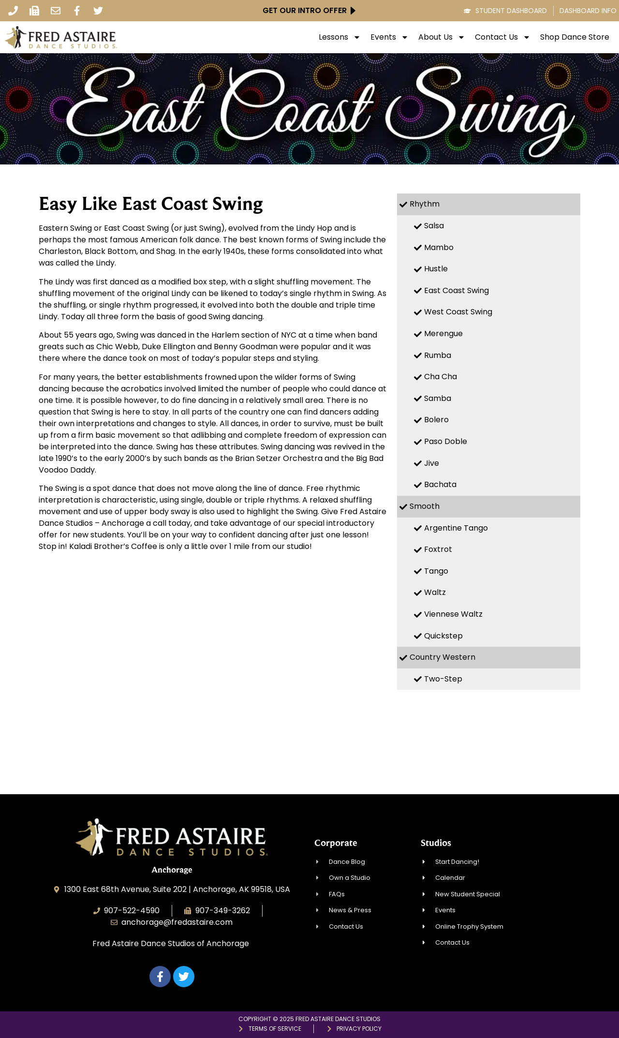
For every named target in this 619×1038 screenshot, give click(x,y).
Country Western (442, 657)
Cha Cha (440, 376)
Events (389, 37)
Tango (436, 571)
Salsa (434, 225)
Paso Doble (445, 441)
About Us (441, 37)
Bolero (436, 419)
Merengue (443, 333)
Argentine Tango (456, 528)
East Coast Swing (456, 290)
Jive (431, 463)
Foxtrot (438, 549)
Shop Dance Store (574, 37)
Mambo (439, 247)
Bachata (440, 484)
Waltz (435, 592)
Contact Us (503, 37)
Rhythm (425, 203)
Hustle (436, 268)
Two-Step (443, 678)
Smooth (425, 506)
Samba (437, 398)
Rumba (437, 355)
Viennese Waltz (453, 614)
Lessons (340, 37)
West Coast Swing (458, 311)
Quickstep (443, 635)
